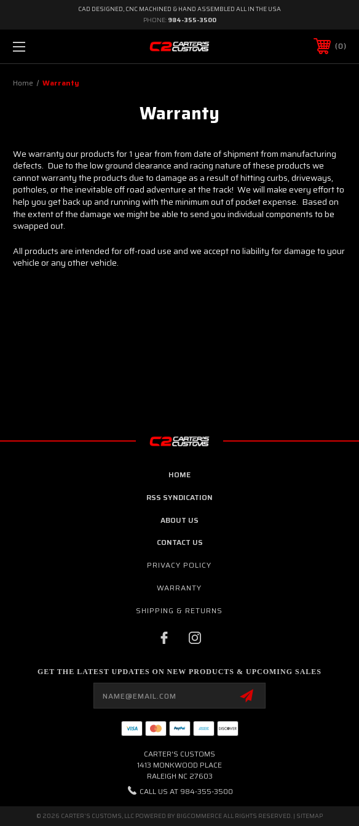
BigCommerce (199, 815)
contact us (180, 542)
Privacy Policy (179, 565)
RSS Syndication (179, 497)
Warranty (179, 588)
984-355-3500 (192, 20)
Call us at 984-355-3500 (186, 791)
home (179, 474)
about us (179, 520)
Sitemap (309, 815)
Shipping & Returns (179, 610)
